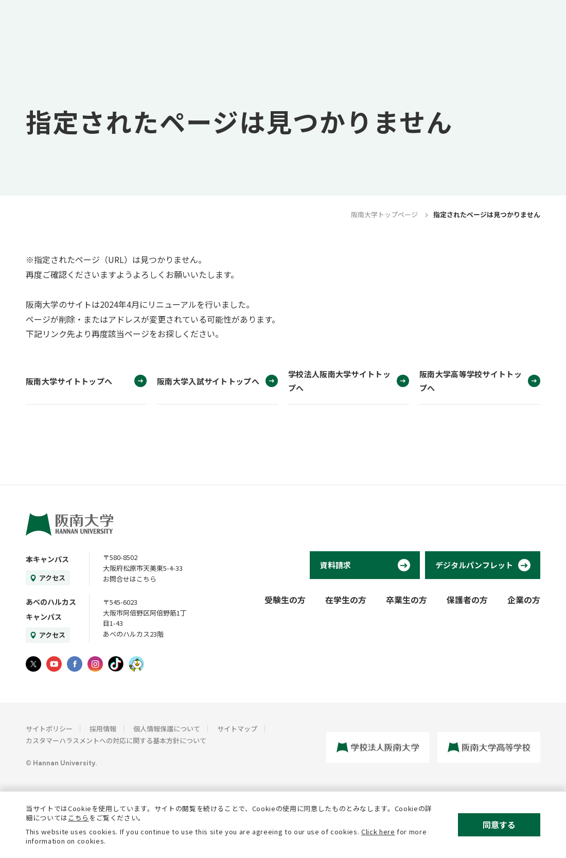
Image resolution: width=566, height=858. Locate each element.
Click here (378, 831)
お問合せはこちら (129, 579)
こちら (78, 817)
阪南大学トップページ (384, 214)
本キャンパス (47, 559)
